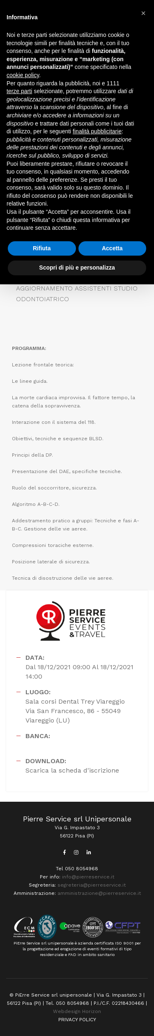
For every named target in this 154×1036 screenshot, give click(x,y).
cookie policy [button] (23, 75)
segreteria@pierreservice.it (91, 885)
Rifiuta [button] (42, 248)
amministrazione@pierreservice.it (99, 893)
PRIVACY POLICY (77, 1019)
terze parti (19, 91)
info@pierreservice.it (88, 877)
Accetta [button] (112, 248)
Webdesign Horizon (77, 1011)
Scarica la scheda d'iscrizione (72, 770)
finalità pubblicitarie (97, 131)
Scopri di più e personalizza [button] (77, 267)
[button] (143, 13)
